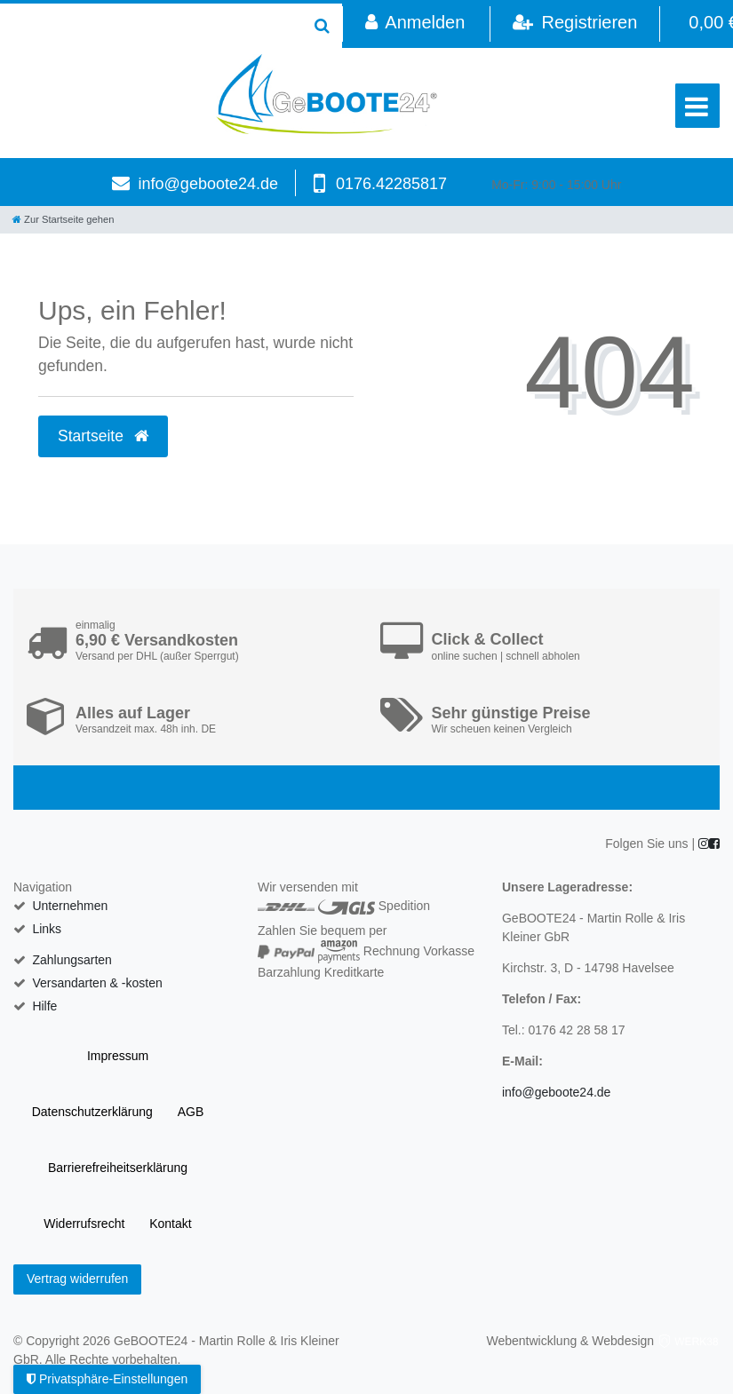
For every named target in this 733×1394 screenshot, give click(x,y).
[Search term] (151, 26)
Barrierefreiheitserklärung (117, 1167)
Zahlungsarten (72, 960)
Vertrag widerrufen (77, 1278)
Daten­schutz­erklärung (92, 1112)
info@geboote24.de (208, 184)
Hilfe (44, 1006)
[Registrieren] (574, 24)
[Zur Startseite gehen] (63, 219)
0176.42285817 (391, 184)
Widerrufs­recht (84, 1223)
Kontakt (170, 1223)
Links (46, 929)
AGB (191, 1112)
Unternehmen (70, 906)
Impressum (117, 1056)
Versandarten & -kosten (97, 983)
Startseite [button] (103, 436)
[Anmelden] (414, 24)
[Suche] (322, 26)
